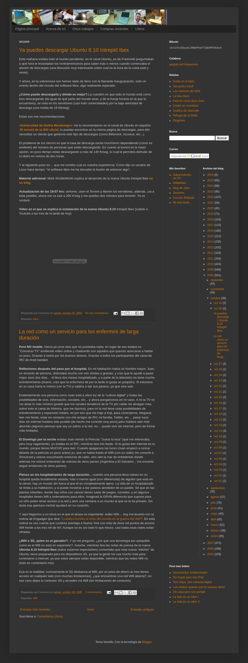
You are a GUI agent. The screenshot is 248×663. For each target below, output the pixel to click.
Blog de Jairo (181, 188)
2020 (210, 208)
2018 (210, 219)
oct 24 (218, 375)
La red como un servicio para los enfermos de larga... (221, 346)
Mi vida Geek (181, 202)
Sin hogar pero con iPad (188, 577)
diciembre (217, 280)
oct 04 (218, 464)
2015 (210, 236)
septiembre (218, 488)
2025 (210, 180)
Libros (140, 29)
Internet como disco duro (188, 101)
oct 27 (218, 363)
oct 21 (218, 391)
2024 (210, 186)
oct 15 (218, 419)
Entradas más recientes (35, 609)
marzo (215, 525)
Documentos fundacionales (190, 572)
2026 (210, 175)
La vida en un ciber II (186, 601)
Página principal (27, 29)
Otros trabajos (82, 29)
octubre (216, 298)
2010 (210, 264)
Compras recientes (114, 29)
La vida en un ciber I (186, 597)
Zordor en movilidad (185, 105)
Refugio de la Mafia (185, 115)
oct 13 (218, 431)
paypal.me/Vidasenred (183, 64)
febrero (215, 530)
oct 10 (218, 436)
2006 (210, 548)
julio (214, 502)
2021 (210, 202)
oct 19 (218, 403)
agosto (215, 497)
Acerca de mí (56, 29)
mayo (214, 513)
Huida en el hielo (183, 81)
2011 (210, 258)
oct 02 (218, 475)
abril (214, 519)
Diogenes (179, 120)
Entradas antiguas (142, 609)
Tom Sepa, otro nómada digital (192, 582)
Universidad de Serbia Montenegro (46, 125)
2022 (210, 197)
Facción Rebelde (183, 197)
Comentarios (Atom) (50, 616)
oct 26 (218, 369)
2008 (210, 275)
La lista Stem (181, 96)
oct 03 (218, 469)
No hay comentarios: (97, 313)
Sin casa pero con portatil (189, 592)
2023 (210, 191)
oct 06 (218, 458)
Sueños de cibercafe (186, 110)
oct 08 (218, 447)
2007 (210, 543)
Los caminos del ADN (186, 91)
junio (214, 508)
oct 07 (218, 453)
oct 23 (218, 380)
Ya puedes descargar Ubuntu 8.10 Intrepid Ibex (74, 50)
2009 (210, 269)
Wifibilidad (179, 183)
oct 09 (218, 442)
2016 (210, 230)
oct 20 (218, 397)
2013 (210, 247)
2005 (210, 554)
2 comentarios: (94, 592)
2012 (210, 253)
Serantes (178, 192)
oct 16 (218, 414)
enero (215, 536)
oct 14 (218, 425)
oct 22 (218, 386)
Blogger (147, 642)
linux (35, 319)
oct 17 (218, 408)
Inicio (90, 609)
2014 (210, 241)
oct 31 (218, 303)
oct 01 (218, 481)
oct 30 (218, 308)
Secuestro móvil (183, 86)
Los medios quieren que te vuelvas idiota (199, 587)
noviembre (217, 289)
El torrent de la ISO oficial (39, 129)
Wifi (35, 598)
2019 (210, 213)
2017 (210, 225)
